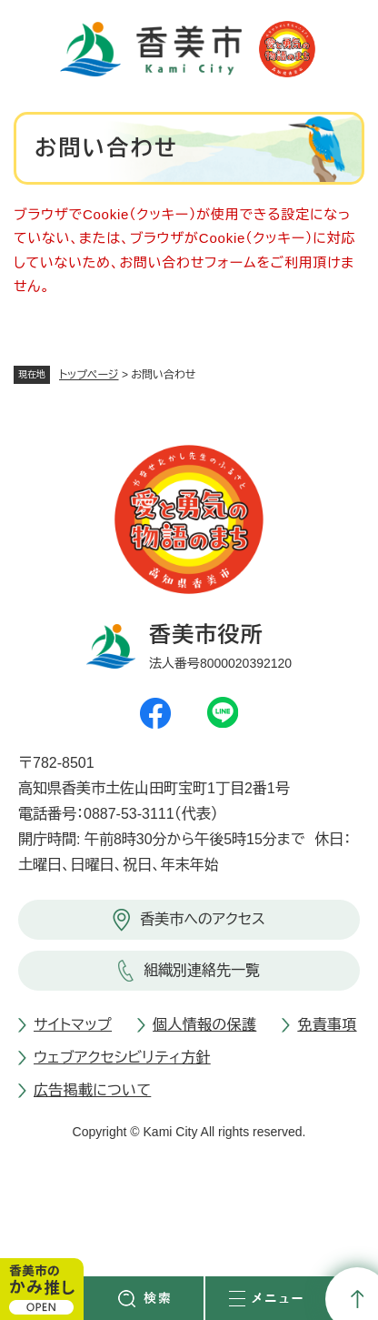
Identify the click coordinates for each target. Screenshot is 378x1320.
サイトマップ (73, 1025)
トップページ (89, 374)
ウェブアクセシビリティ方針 (122, 1057)
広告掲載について (92, 1090)
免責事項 (326, 1025)
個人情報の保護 (204, 1025)
